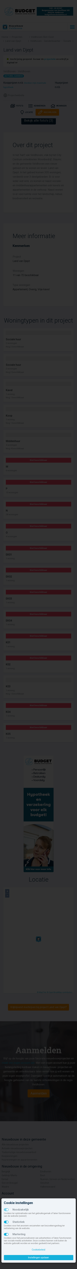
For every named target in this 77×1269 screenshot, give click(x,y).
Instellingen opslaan (38, 1257)
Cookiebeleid (38, 1249)
